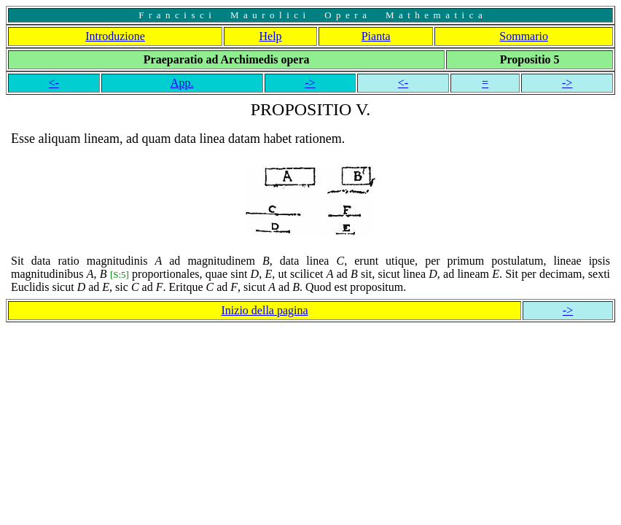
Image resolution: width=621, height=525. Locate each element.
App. (182, 83)
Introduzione (115, 36)
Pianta (376, 36)
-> (310, 83)
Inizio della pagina (265, 310)
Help (270, 36)
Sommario (523, 36)
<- (54, 83)
